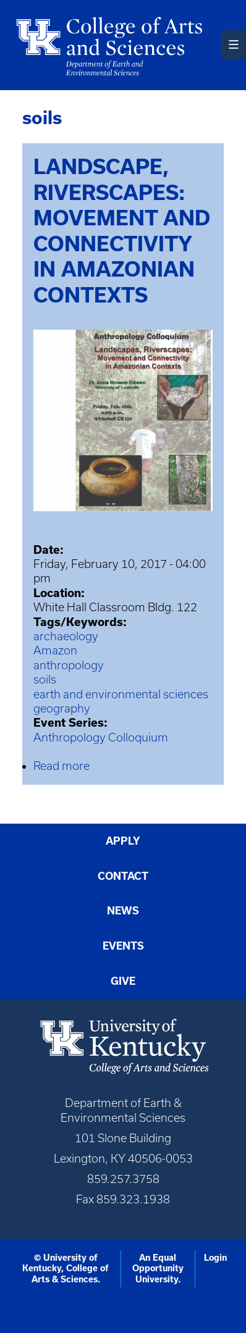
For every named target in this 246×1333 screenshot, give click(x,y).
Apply (123, 840)
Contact (123, 876)
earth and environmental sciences (120, 694)
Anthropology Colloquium (100, 737)
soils (44, 679)
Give (123, 981)
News (123, 910)
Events (123, 945)
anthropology (68, 665)
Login (215, 1258)
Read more (61, 765)
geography (61, 708)
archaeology (65, 636)
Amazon (55, 650)
